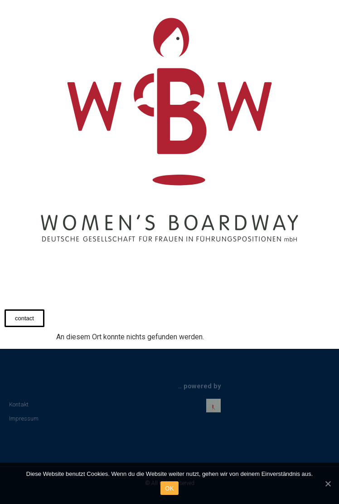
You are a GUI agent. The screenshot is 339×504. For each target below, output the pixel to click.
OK (169, 488)
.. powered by (199, 386)
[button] (24, 318)
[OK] (327, 483)
